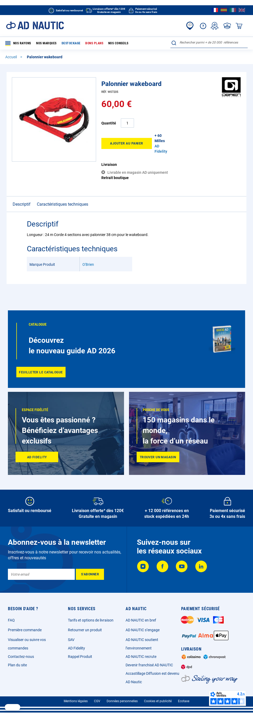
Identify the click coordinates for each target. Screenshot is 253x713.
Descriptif (22, 204)
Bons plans (94, 43)
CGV (97, 701)
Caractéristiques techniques (62, 204)
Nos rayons (18, 43)
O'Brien (88, 264)
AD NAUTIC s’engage (143, 630)
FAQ (11, 620)
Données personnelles (122, 701)
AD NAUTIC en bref (141, 620)
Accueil (11, 57)
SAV (71, 640)
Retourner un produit (85, 630)
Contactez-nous (21, 656)
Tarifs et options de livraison (90, 620)
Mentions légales (76, 701)
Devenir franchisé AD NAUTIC (149, 665)
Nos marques (46, 43)
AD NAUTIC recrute (141, 656)
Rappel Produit (80, 656)
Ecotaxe (183, 701)
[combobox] (209, 42)
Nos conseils (118, 43)
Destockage (70, 43)
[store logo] (34, 25)
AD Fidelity (76, 648)
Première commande (25, 630)
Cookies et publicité (158, 701)
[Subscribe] (90, 574)
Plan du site (17, 665)
